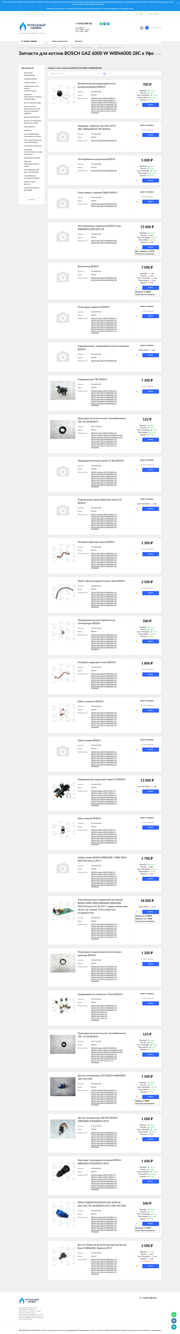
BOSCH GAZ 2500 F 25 (99, 1014)
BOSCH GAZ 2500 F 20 (99, 1012)
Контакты (79, 41)
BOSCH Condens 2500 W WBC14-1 (103, 98)
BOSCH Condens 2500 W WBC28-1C (104, 102)
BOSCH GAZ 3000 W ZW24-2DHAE (103, 111)
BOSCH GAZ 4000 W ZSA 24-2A (102, 1061)
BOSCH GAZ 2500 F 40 (99, 1018)
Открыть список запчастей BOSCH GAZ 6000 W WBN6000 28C (75, 68)
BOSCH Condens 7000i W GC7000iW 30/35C (107, 437)
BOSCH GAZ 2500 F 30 (99, 1016)
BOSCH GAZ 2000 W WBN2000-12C (104, 105)
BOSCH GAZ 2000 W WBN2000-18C (104, 107)
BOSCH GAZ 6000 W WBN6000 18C (104, 329)
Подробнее (95, 113)
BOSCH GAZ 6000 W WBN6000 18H (104, 564)
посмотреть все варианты (144, 254)
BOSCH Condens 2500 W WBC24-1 (103, 100)
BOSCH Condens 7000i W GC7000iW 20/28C (107, 435)
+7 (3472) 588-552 (83, 24)
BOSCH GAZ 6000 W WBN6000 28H (104, 206)
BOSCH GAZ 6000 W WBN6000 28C (104, 140)
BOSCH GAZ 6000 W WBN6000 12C (104, 327)
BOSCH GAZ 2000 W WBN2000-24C (104, 109)
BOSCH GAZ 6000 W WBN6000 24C (104, 331)
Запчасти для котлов (59, 41)
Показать (31, 199)
